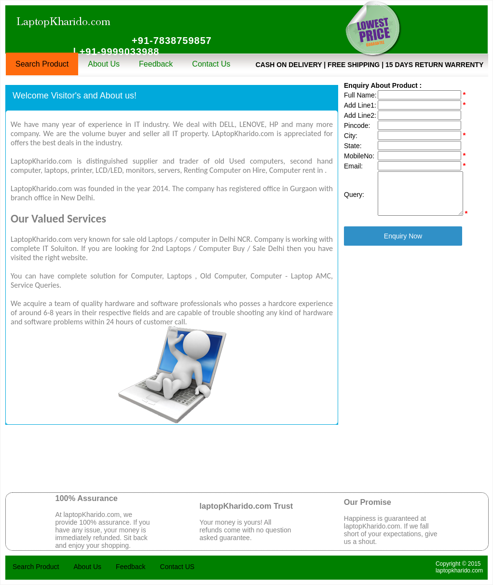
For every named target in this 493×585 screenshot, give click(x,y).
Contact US (177, 567)
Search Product (41, 64)
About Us (104, 64)
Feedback (156, 64)
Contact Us (211, 64)
